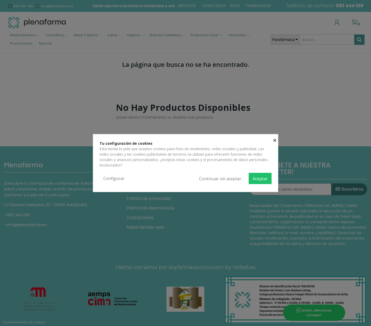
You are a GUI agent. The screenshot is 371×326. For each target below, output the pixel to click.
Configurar (114, 178)
